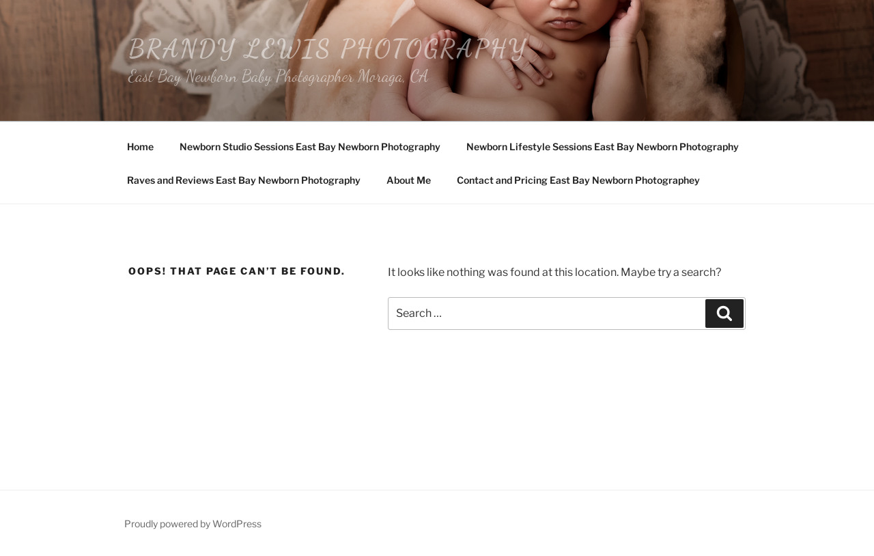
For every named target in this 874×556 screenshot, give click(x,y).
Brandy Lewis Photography (327, 49)
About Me (408, 180)
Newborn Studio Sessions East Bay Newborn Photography (310, 146)
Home (140, 146)
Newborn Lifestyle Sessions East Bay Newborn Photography (602, 146)
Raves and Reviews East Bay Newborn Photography (244, 180)
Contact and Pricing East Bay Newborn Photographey (578, 180)
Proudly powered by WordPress (193, 523)
